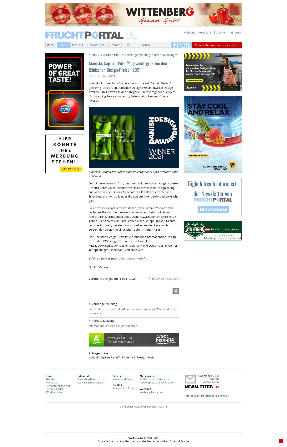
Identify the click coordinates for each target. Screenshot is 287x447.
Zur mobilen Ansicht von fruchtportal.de (142, 406)
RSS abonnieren (54, 392)
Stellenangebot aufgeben (91, 382)
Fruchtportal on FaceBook (174, 45)
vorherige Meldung (137, 55)
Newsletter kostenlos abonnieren (217, 45)
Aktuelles (50, 379)
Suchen (145, 45)
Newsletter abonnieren (58, 386)
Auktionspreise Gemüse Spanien (157, 382)
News (62, 45)
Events (115, 45)
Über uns (222, 32)
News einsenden (54, 389)
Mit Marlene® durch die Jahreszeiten (113, 326)
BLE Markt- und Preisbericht (155, 379)
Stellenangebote (86, 379)
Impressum (192, 395)
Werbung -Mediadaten (152, 392)
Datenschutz (209, 395)
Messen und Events (123, 379)
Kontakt (224, 395)
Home (51, 45)
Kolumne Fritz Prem (123, 388)
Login (238, 32)
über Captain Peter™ (132, 258)
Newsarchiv (52, 382)
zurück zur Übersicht (105, 55)
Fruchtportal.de (91, 35)
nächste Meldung (163, 55)
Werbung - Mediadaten (198, 32)
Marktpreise (97, 45)
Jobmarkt (77, 45)
